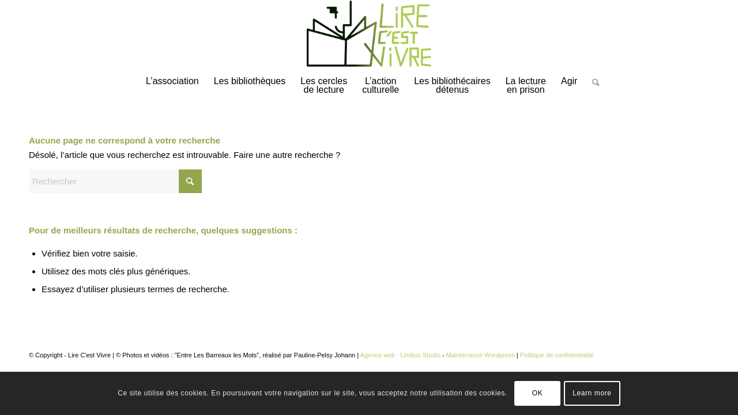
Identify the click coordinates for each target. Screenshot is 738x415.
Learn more (592, 393)
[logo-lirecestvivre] (369, 34)
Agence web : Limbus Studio (400, 355)
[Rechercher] (592, 91)
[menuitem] (172, 86)
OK (537, 393)
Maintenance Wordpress (480, 355)
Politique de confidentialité (557, 355)
